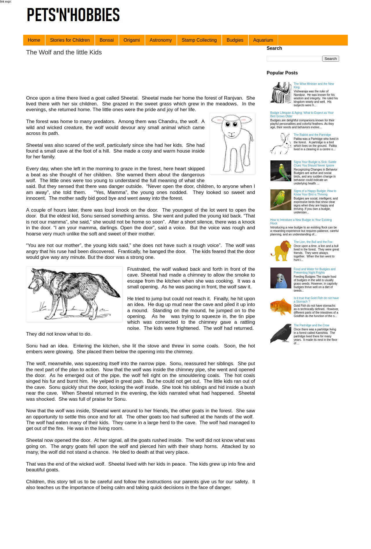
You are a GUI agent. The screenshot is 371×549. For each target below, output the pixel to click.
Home (34, 40)
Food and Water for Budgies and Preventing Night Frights (315, 271)
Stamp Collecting (199, 40)
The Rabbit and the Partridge (312, 134)
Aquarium (263, 40)
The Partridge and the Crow (312, 325)
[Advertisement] (135, 76)
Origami (132, 40)
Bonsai (107, 40)
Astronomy (161, 40)
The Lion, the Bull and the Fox (313, 242)
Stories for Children (70, 40)
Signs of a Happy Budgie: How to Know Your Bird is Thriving (315, 192)
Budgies (235, 40)
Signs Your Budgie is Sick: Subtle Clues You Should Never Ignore (315, 163)
